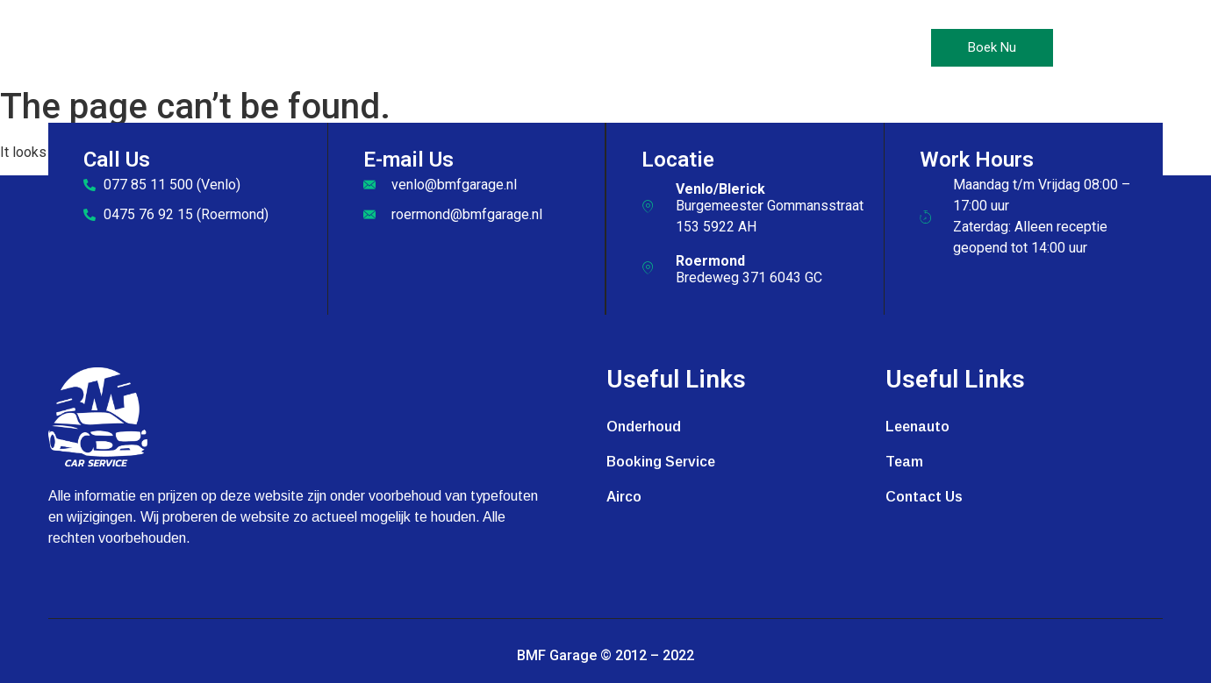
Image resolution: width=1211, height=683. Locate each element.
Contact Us (789, 48)
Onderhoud (441, 48)
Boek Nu (992, 47)
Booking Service (660, 461)
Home (354, 48)
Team (904, 461)
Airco (529, 48)
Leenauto (611, 48)
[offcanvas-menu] (1088, 48)
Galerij (697, 48)
